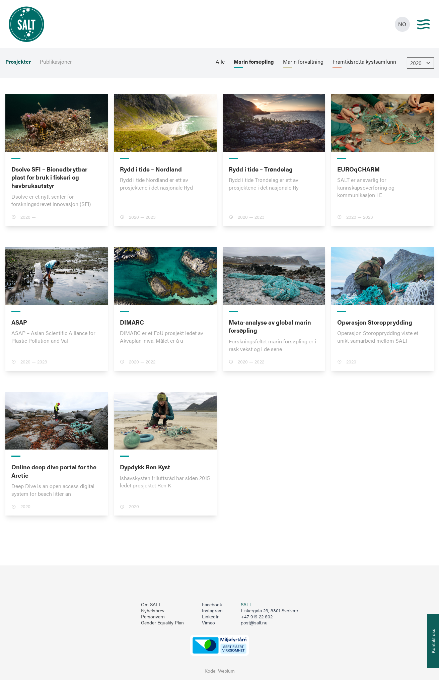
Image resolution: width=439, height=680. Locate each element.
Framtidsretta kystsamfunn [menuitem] (364, 61)
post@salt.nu (254, 622)
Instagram (212, 611)
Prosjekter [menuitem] (18, 61)
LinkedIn (211, 617)
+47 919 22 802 (257, 616)
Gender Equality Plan (162, 623)
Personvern (153, 617)
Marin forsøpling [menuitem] (254, 61)
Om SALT (151, 605)
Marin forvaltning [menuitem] (303, 61)
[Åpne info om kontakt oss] (433, 641)
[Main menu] (423, 24)
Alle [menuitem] (220, 61)
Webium (226, 671)
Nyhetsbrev (152, 611)
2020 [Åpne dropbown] (421, 63)
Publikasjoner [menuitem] (56, 61)
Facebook (212, 605)
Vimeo (208, 623)
